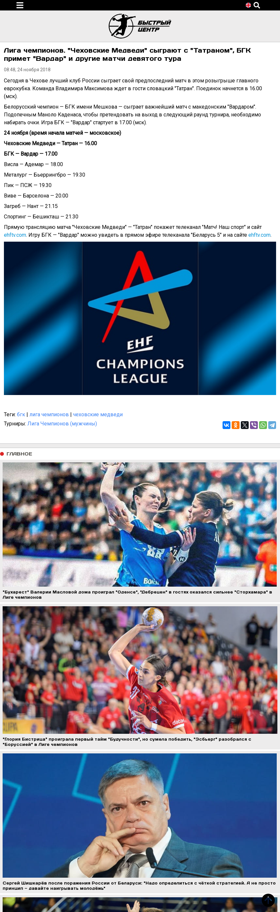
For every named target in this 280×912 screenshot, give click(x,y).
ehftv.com (15, 235)
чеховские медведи (98, 414)
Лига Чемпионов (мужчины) (62, 424)
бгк (21, 414)
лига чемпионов (49, 414)
